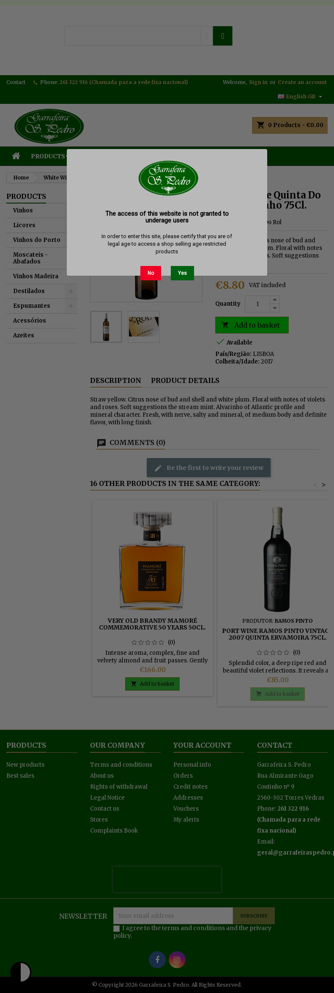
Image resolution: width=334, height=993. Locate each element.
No (151, 273)
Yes (182, 273)
